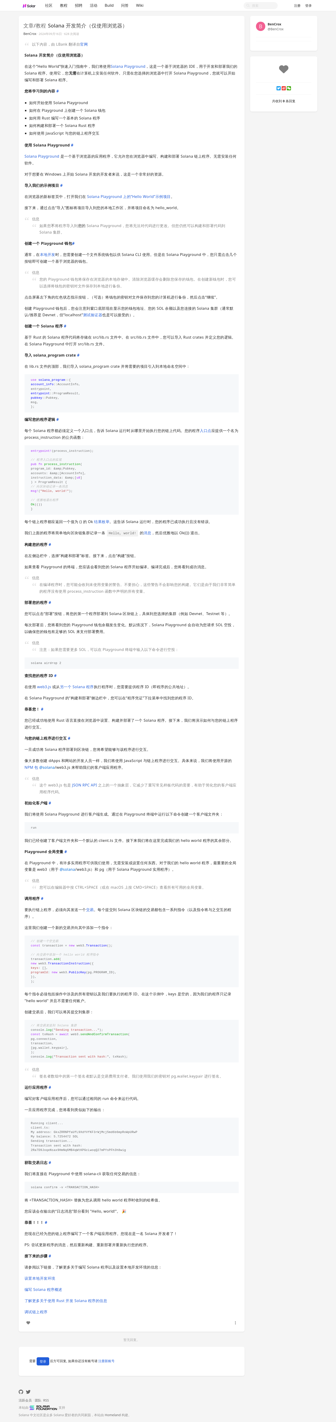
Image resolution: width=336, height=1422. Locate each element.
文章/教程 (35, 25)
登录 (308, 5)
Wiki (140, 5)
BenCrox (31, 33)
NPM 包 (31, 767)
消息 (147, 532)
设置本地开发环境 (39, 1278)
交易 (90, 909)
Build (109, 5)
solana (47, 767)
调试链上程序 (36, 1311)
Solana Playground (128, 66)
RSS (46, 1400)
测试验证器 (92, 314)
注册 (297, 5)
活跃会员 (25, 1400)
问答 (125, 5)
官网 (84, 44)
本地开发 (47, 254)
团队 (38, 1400)
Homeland (113, 1415)
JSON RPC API (84, 785)
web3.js (44, 686)
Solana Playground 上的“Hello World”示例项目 (129, 196)
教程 (63, 5)
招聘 (78, 5)
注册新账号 (106, 1361)
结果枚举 (101, 521)
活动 (93, 5)
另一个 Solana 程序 (77, 686)
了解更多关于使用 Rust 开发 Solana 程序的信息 (65, 1300)
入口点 (205, 430)
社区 (48, 5)
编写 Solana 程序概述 (43, 1289)
